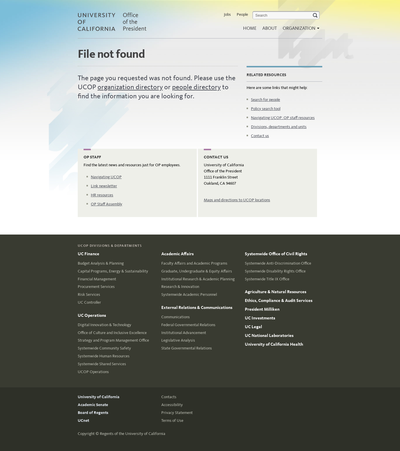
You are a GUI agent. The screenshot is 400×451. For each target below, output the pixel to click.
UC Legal (253, 326)
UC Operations (92, 315)
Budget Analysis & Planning (101, 263)
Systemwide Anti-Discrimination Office (278, 263)
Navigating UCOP (106, 176)
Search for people (265, 99)
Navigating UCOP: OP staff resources (283, 117)
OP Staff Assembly (106, 204)
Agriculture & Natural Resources (275, 291)
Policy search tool (265, 108)
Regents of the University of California (132, 433)
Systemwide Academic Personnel (189, 294)
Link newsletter (104, 185)
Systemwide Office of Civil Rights (276, 253)
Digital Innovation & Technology (104, 324)
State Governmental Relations (186, 348)
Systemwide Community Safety (104, 348)
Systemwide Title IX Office (267, 279)
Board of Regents (93, 412)
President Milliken (262, 309)
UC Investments (260, 318)
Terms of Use (172, 420)
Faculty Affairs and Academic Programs (194, 263)
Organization (299, 29)
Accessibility (172, 404)
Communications (175, 316)
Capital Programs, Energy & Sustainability (113, 271)
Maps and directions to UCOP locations (237, 199)
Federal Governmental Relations (188, 324)
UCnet (83, 420)
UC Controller (89, 302)
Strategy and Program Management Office (113, 340)
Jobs (227, 14)
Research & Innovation (180, 286)
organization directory (130, 87)
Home (249, 28)
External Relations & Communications (196, 307)
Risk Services (89, 294)
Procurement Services (96, 286)
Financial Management (97, 279)
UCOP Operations (93, 371)
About (269, 28)
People (242, 14)
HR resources (102, 195)
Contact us (260, 135)
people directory (196, 87)
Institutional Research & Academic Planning (198, 279)
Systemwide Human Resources (104, 356)
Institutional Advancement (183, 332)
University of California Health (274, 344)
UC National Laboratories (269, 335)
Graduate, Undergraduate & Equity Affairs (196, 271)
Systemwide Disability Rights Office (275, 271)
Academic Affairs (177, 253)
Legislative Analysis (178, 340)
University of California (98, 396)
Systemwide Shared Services (102, 363)
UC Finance (88, 253)
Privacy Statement (177, 412)
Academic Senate (93, 404)
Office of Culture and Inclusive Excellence (112, 332)
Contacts (168, 396)
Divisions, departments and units (279, 126)
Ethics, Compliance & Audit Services (278, 300)
